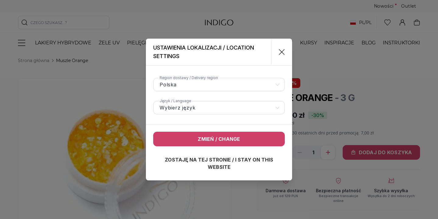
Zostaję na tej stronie (219, 163)
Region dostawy (189, 77)
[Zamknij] (279, 52)
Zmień (219, 139)
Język (175, 101)
